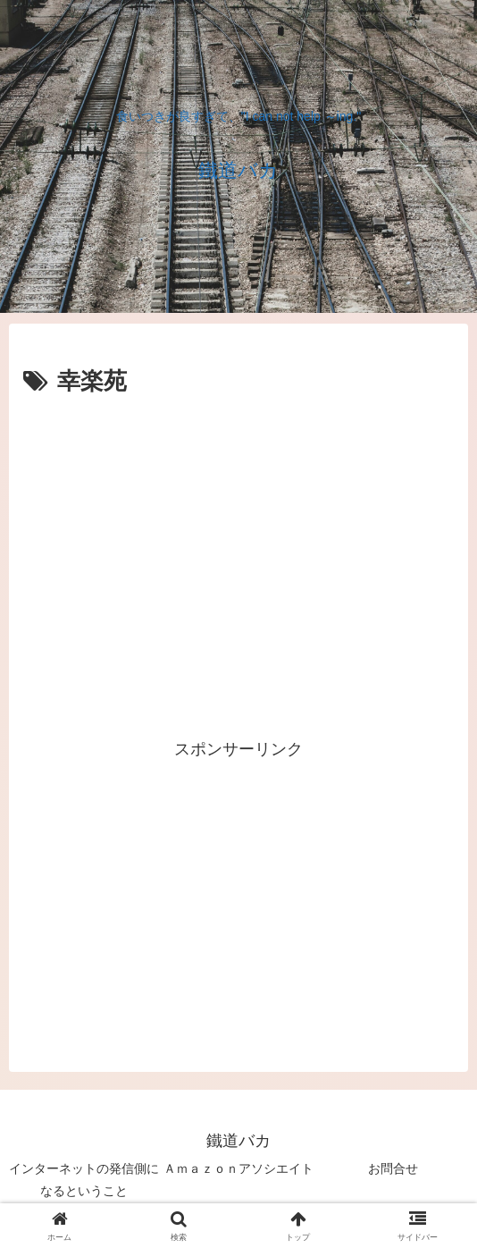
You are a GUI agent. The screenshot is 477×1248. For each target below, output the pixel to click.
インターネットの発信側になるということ (84, 1179)
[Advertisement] (238, 456)
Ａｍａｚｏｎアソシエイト (238, 1168)
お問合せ (393, 1168)
